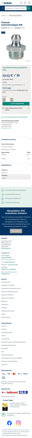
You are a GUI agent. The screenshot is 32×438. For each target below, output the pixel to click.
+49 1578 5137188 (12, 264)
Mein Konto (4, 301)
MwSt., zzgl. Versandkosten (23, 430)
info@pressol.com (6, 128)
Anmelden (25, 2)
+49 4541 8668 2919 (9, 262)
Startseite (4, 15)
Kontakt (3, 314)
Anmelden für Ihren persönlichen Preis (15, 69)
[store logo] (6, 2)
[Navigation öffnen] (2, 8)
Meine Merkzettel (21, 2)
